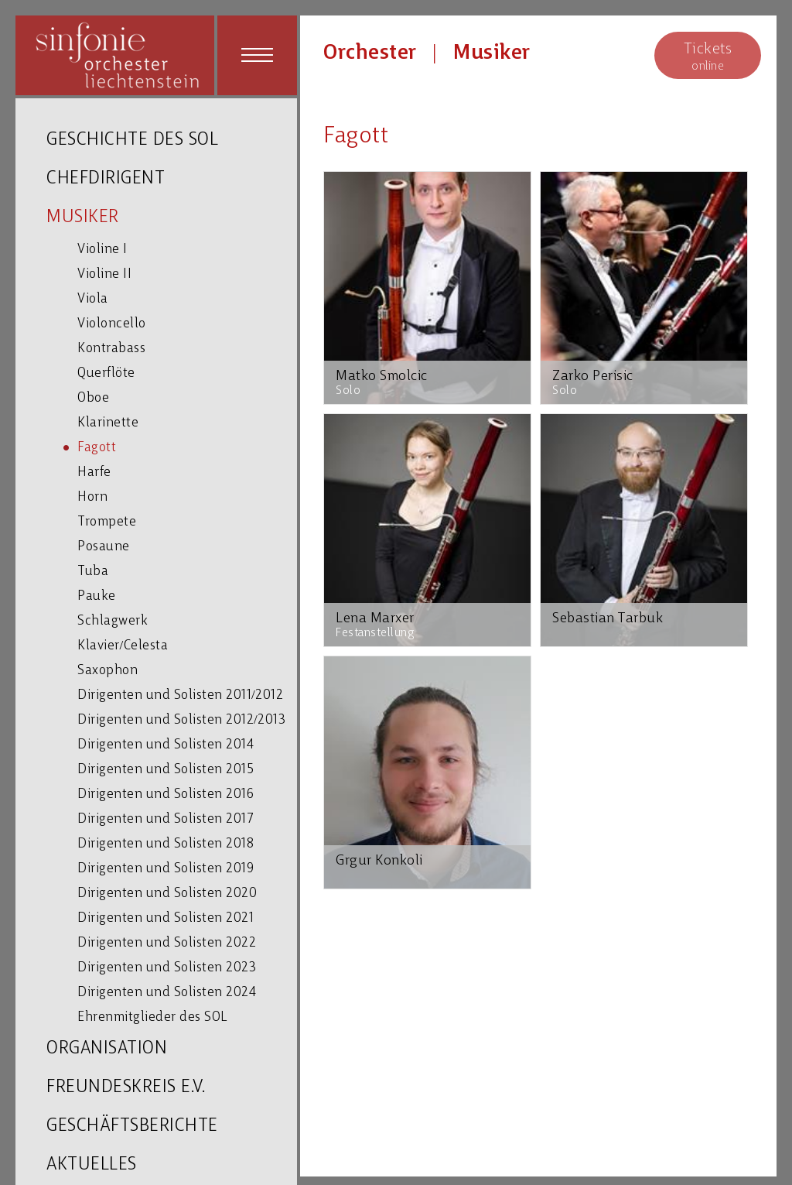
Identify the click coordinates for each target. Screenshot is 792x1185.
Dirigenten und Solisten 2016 (165, 794)
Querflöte (106, 373)
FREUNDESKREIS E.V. (125, 1088)
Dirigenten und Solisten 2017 (165, 819)
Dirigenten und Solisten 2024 (166, 992)
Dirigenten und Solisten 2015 (165, 769)
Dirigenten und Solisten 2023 (166, 967)
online (707, 56)
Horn (92, 497)
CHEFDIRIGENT (105, 179)
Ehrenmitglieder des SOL (152, 1017)
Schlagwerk (112, 621)
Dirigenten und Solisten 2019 (165, 868)
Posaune (103, 546)
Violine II (104, 274)
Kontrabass (111, 348)
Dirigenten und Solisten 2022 (166, 943)
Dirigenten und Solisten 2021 (165, 918)
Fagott (96, 447)
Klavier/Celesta (122, 645)
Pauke (96, 596)
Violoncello (111, 323)
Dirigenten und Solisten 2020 (167, 893)
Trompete (106, 522)
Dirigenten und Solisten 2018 (165, 844)
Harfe (94, 472)
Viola (92, 299)
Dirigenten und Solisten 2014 (165, 745)
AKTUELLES (91, 1165)
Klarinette (107, 423)
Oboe (93, 398)
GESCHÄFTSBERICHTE (132, 1126)
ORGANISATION (106, 1049)
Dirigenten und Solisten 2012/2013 (181, 720)
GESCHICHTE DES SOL (132, 140)
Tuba (92, 571)
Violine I (102, 249)
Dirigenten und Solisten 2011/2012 (180, 695)
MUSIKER (82, 218)
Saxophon (107, 670)
